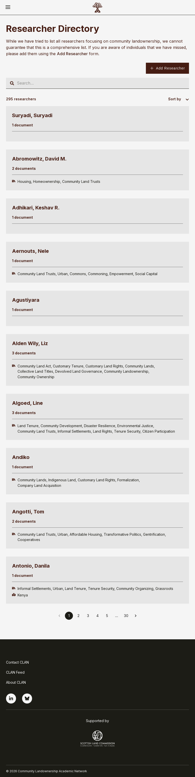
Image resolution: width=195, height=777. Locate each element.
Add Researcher (167, 68)
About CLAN (16, 682)
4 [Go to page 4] (97, 615)
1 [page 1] (69, 615)
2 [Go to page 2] (78, 615)
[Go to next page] (136, 616)
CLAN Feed (15, 672)
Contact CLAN (17, 662)
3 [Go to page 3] (88, 615)
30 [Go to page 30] (126, 615)
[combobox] (185, 99)
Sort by (174, 99)
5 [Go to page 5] (107, 615)
